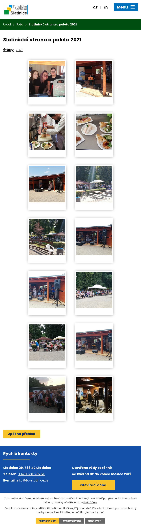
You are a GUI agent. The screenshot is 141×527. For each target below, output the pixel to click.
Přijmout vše (47, 520)
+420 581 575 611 (31, 474)
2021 (19, 50)
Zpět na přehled (21, 433)
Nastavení (95, 520)
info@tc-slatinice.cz (32, 480)
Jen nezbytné (71, 520)
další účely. (90, 502)
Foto (19, 24)
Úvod (7, 24)
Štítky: (8, 50)
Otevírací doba (93, 485)
